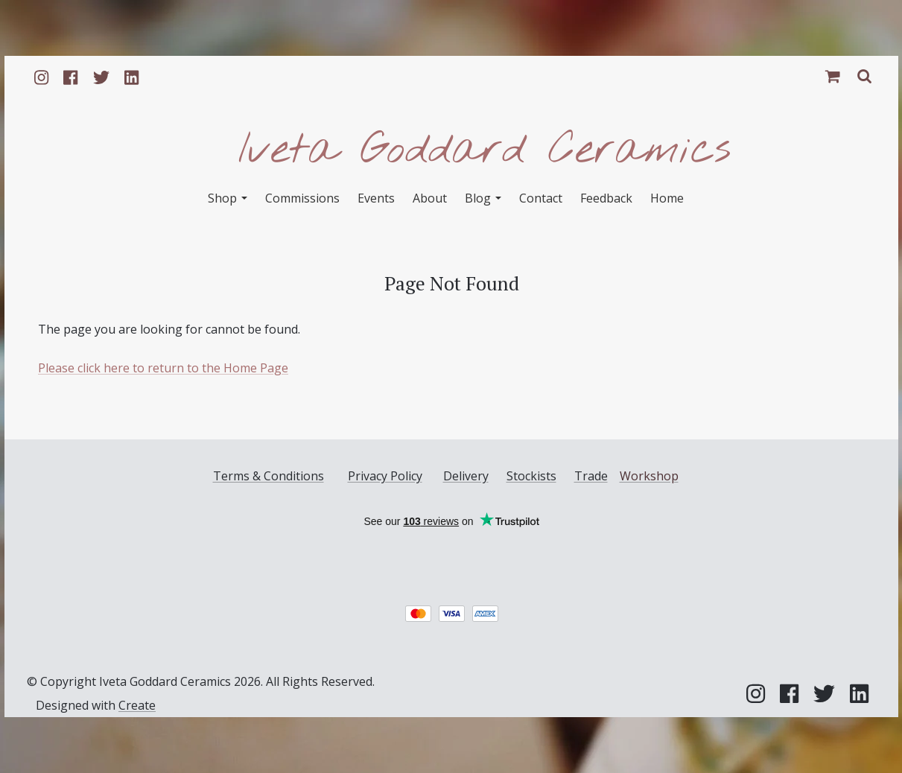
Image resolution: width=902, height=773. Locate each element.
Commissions (302, 198)
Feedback (606, 198)
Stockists (531, 476)
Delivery (465, 476)
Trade (590, 476)
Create (137, 705)
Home (667, 198)
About (430, 198)
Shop (227, 198)
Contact (540, 198)
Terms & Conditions (267, 476)
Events (376, 198)
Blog (483, 198)
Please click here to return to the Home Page (163, 368)
